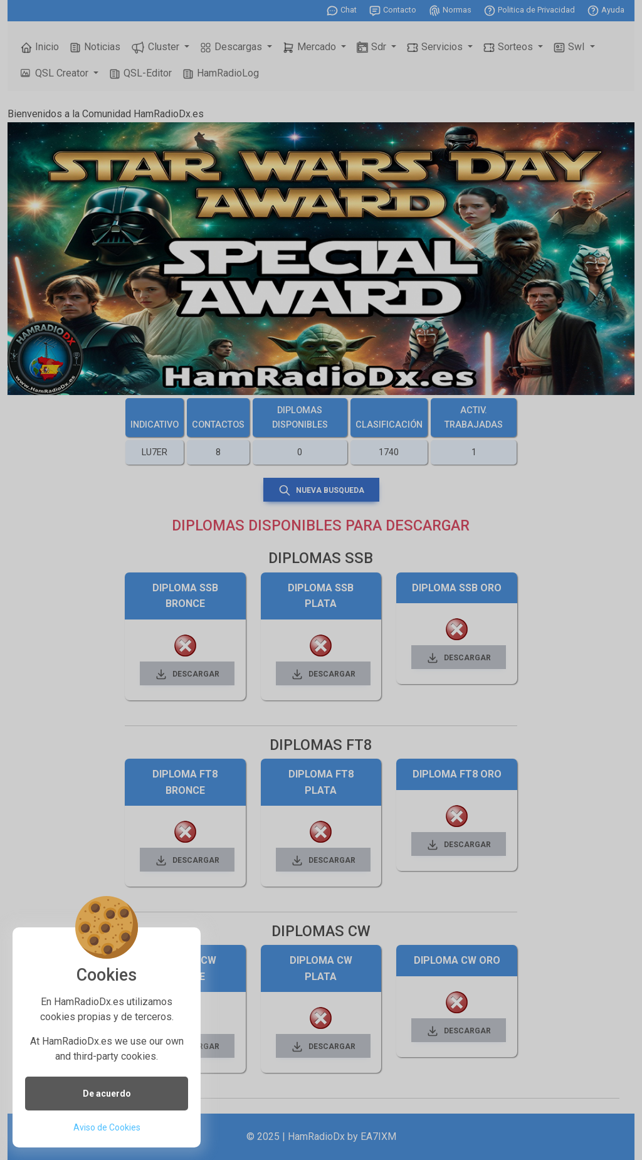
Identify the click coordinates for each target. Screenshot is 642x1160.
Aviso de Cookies (106, 1127)
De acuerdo (107, 1094)
